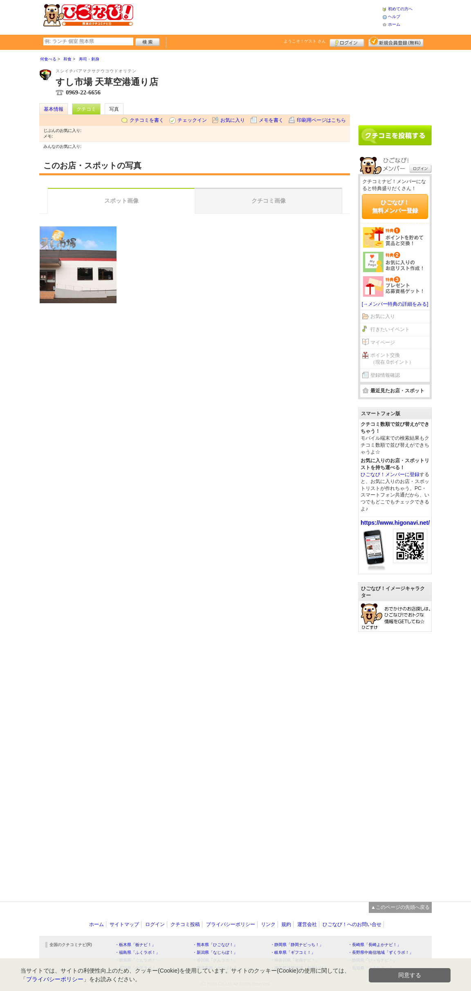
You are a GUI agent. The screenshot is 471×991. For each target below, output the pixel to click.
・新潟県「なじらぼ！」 (215, 952)
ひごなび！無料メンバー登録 (395, 206)
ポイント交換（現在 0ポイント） (392, 358)
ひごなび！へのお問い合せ (352, 924)
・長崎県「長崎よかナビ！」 (374, 944)
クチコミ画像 (268, 200)
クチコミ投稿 (185, 924)
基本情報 (53, 109)
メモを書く (271, 120)
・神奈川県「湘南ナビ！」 (294, 960)
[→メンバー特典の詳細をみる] (395, 304)
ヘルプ (394, 16)
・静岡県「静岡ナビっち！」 (296, 944)
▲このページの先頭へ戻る (400, 907)
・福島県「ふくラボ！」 (137, 952)
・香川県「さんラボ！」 (215, 960)
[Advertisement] (257, 16)
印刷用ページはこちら (321, 120)
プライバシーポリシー (230, 924)
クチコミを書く (147, 120)
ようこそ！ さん (305, 41)
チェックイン (192, 120)
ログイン (347, 41)
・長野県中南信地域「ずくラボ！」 (380, 952)
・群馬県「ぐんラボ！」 (137, 960)
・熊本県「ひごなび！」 (215, 944)
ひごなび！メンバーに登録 (390, 474)
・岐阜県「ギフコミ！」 (292, 952)
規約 (286, 924)
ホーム (394, 24)
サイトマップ (124, 924)
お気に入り (232, 120)
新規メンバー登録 (396, 41)
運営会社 (307, 924)
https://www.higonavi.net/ (395, 522)
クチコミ (86, 109)
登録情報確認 (385, 375)
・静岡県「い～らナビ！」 (372, 960)
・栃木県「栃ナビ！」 (135, 944)
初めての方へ (400, 9)
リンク (268, 924)
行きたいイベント (390, 329)
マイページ (382, 342)
